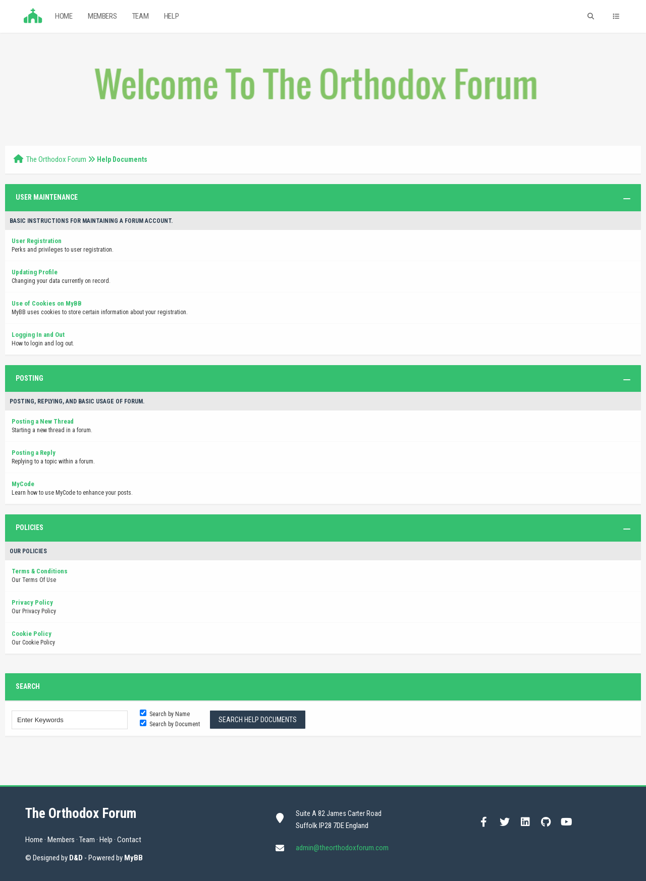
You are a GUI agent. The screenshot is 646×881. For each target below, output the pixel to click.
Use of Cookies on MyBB (47, 303)
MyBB (133, 857)
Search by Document (170, 724)
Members (102, 16)
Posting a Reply (34, 452)
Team (140, 16)
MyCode (23, 484)
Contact (129, 839)
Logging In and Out (38, 334)
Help (171, 16)
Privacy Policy (32, 602)
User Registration (37, 241)
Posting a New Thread (43, 421)
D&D (76, 857)
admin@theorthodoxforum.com (342, 847)
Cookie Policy (31, 633)
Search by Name (165, 714)
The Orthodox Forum (56, 159)
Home (63, 16)
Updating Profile (35, 272)
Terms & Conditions (40, 571)
